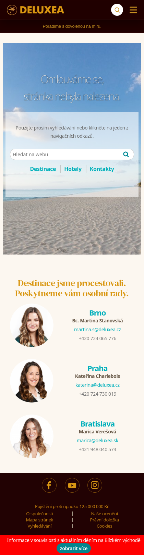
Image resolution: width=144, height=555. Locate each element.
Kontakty (102, 169)
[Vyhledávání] (117, 10)
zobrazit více (74, 548)
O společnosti (39, 513)
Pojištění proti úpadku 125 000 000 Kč (72, 506)
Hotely (73, 169)
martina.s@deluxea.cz (97, 329)
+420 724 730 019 (97, 394)
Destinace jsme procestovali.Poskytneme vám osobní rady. (72, 288)
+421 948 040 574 (97, 449)
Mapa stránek (39, 520)
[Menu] (132, 10)
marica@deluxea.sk (97, 440)
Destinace (43, 169)
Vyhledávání (39, 526)
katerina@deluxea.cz (97, 385)
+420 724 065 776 (97, 338)
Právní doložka (104, 520)
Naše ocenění (104, 513)
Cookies (104, 526)
